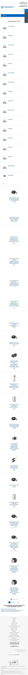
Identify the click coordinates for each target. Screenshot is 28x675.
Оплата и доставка (14, 627)
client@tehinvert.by (23, 6)
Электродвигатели (14, 640)
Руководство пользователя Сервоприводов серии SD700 (12, 610)
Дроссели (14, 631)
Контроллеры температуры (14, 632)
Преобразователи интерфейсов (14, 636)
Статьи (14, 620)
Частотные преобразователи (14, 639)
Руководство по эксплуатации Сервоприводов (10, 611)
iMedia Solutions (17, 654)
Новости (14, 619)
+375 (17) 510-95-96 (23, 3)
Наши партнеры (14, 623)
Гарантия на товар (14, 628)
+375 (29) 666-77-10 (23, 2)
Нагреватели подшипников (14, 635)
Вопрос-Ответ (14, 624)
